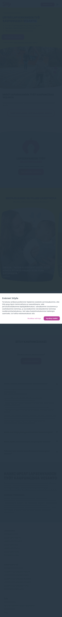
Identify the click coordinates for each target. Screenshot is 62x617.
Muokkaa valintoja (34, 318)
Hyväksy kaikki (52, 318)
